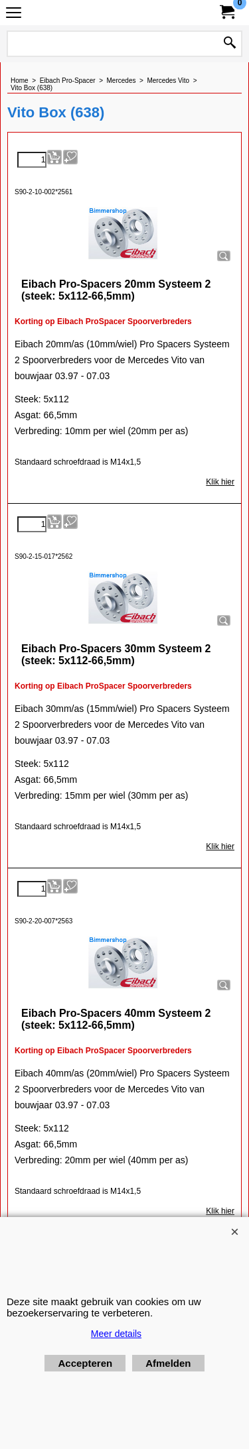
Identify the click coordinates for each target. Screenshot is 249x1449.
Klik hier (220, 482)
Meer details (116, 1333)
